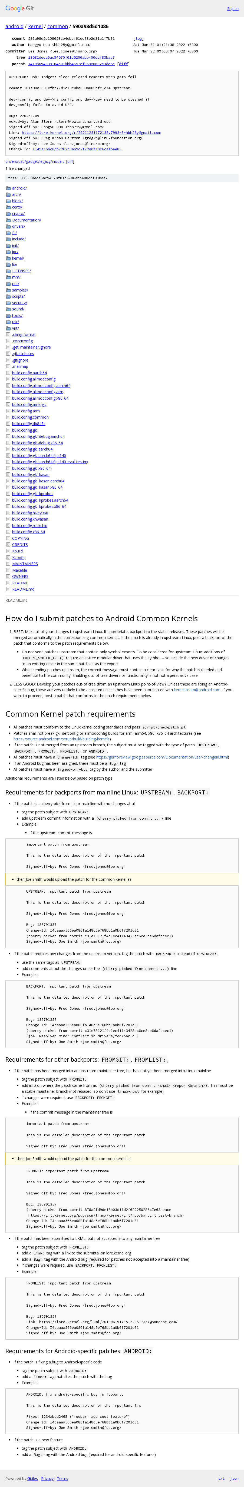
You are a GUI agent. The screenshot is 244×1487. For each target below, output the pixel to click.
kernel (35, 26)
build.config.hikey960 (30, 512)
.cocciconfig (22, 340)
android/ (19, 188)
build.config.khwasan (30, 519)
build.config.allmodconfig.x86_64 (40, 398)
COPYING (20, 538)
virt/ (15, 328)
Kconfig (18, 557)
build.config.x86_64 (28, 531)
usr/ (15, 321)
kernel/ (18, 258)
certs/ (17, 207)
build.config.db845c (28, 423)
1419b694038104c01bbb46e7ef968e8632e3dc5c (71, 63)
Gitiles (32, 1478)
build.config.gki (25, 430)
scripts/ (18, 296)
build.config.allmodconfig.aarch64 (41, 385)
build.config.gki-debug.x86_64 (37, 442)
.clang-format (24, 334)
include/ (19, 238)
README (20, 582)
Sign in (233, 8)
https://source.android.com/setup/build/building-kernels (62, 738)
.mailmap (20, 366)
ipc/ (15, 251)
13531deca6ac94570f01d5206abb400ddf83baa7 (71, 57)
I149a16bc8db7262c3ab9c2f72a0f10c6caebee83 (77, 149)
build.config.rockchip (29, 525)
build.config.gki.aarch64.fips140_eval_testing (50, 461)
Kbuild (17, 551)
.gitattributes (23, 353)
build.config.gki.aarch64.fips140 (39, 455)
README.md (23, 589)
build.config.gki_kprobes (32, 493)
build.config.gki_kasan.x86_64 (37, 487)
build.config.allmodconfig (33, 379)
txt (221, 1478)
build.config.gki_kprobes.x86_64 (39, 506)
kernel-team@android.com (197, 689)
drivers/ (18, 226)
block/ (17, 200)
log (138, 38)
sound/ (18, 309)
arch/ (16, 194)
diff (123, 63)
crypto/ (18, 213)
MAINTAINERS (25, 563)
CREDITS (20, 544)
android (14, 26)
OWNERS (20, 576)
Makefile (19, 570)
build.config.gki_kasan (31, 474)
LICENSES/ (21, 270)
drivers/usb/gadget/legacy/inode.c (34, 161)
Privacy (47, 1478)
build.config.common (30, 417)
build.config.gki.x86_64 (31, 468)
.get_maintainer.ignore (31, 347)
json (234, 1478)
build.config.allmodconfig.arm (37, 391)
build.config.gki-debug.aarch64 (38, 436)
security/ (19, 302)
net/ (15, 283)
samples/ (20, 290)
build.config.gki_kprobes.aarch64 (40, 500)
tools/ (17, 315)
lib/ (14, 264)
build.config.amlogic (29, 404)
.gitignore (20, 360)
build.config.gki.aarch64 (32, 449)
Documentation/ (26, 220)
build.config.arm (26, 410)
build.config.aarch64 (29, 372)
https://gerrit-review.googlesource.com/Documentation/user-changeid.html (162, 757)
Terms (62, 1478)
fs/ (14, 232)
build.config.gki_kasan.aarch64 (38, 480)
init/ (15, 245)
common (57, 26)
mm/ (16, 277)
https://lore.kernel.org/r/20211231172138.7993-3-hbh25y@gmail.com (91, 132)
